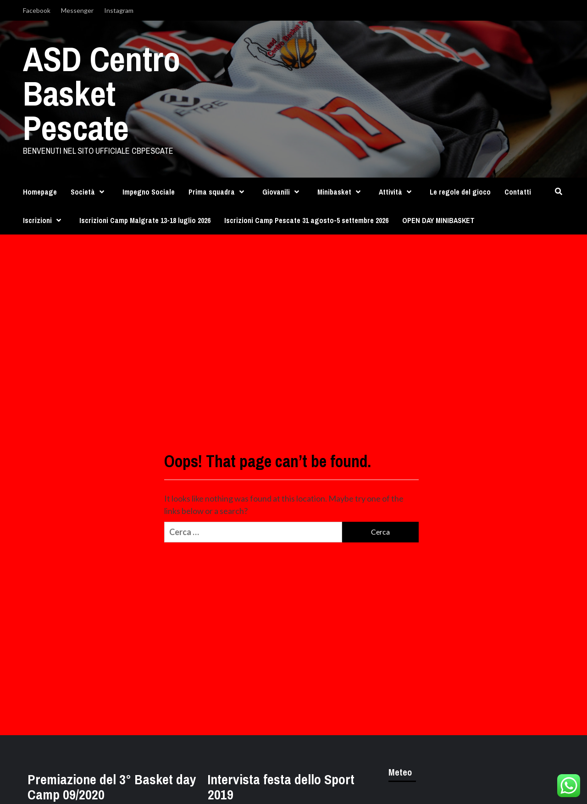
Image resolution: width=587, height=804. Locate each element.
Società (90, 192)
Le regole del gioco (460, 192)
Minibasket (341, 192)
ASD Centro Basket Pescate (101, 93)
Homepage (40, 192)
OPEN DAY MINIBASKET (438, 220)
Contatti (517, 192)
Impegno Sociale (148, 192)
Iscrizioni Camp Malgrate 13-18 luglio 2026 (144, 220)
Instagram (118, 10)
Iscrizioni (44, 220)
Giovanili (283, 192)
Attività (397, 192)
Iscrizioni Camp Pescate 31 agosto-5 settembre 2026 (306, 220)
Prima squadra (218, 192)
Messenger (77, 10)
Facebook (36, 10)
